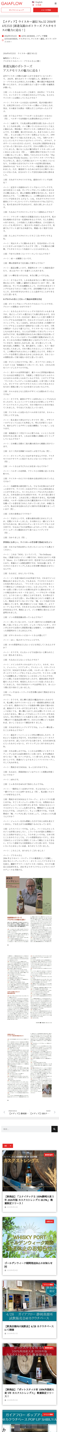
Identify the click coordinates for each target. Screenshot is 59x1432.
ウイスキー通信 (37, 38)
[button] (55, 3)
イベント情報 (48, 1284)
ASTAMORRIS (10, 38)
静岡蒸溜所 (49, 1155)
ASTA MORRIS (28, 36)
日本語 (38, 4)
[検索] (54, 1129)
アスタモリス (24, 38)
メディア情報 (41, 36)
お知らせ (50, 1221)
